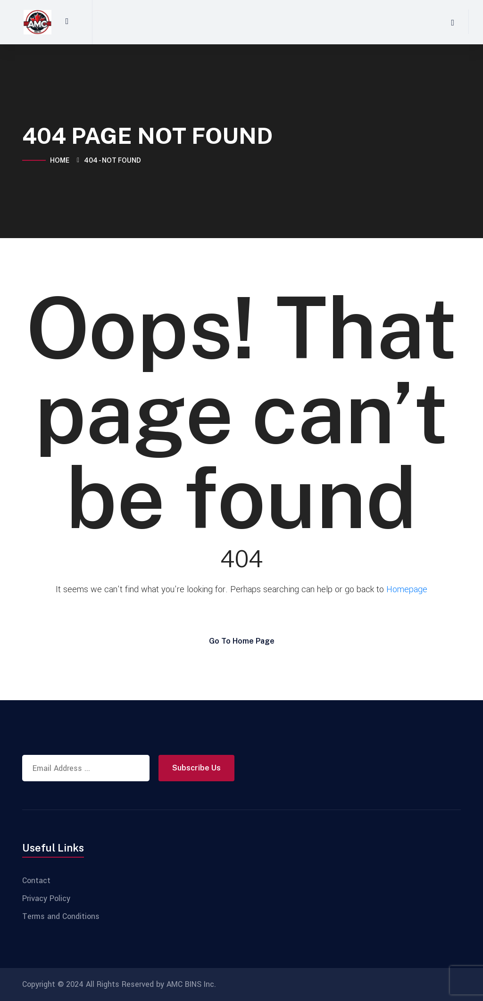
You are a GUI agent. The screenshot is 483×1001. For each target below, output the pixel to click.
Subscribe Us (196, 767)
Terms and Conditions (61, 916)
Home (61, 160)
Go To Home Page (242, 641)
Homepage (406, 589)
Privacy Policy (46, 898)
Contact (36, 881)
